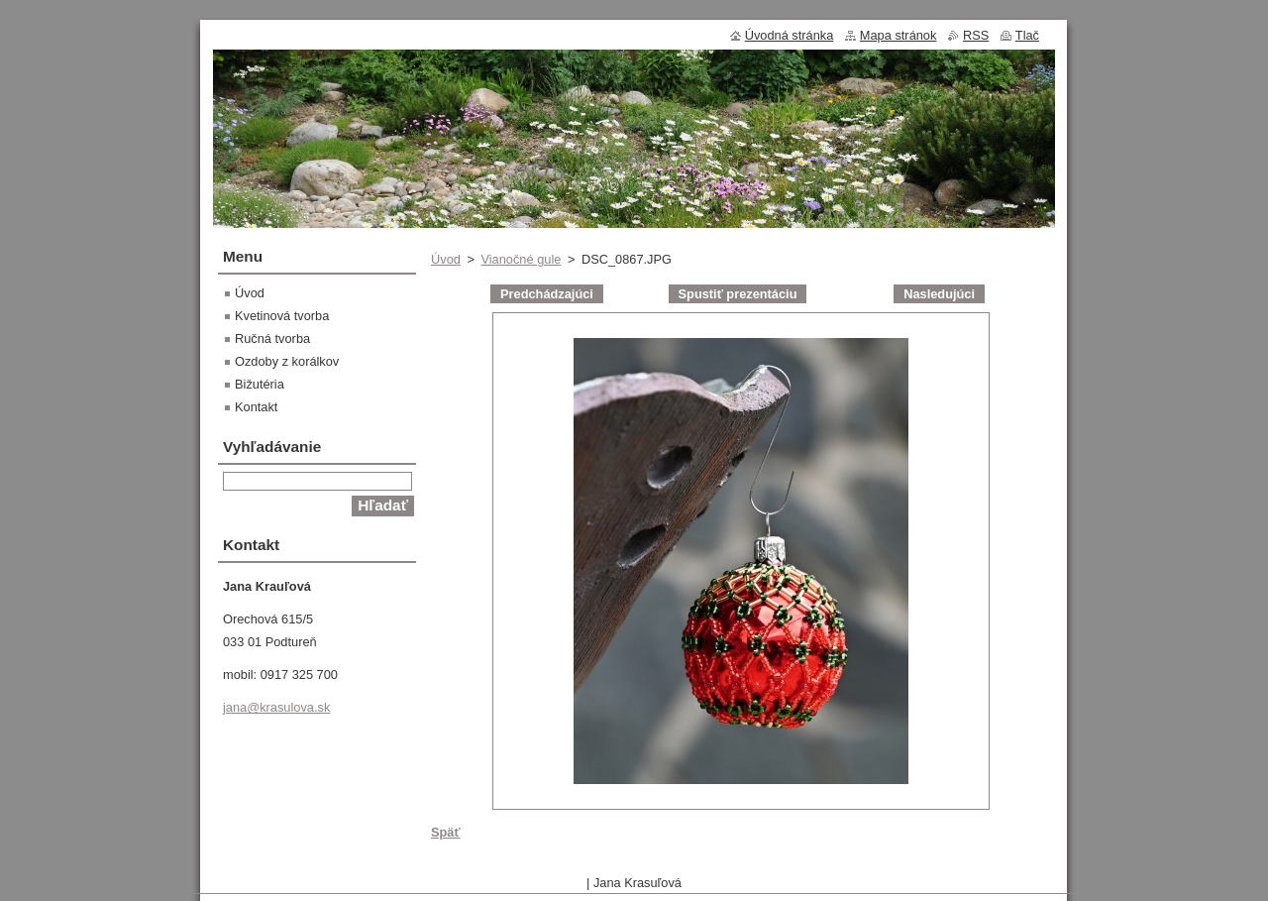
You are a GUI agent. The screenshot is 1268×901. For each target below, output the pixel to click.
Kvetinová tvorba (282, 315)
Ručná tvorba (272, 338)
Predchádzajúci (546, 293)
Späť (446, 832)
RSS (976, 35)
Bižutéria (259, 384)
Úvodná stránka (789, 35)
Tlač (1027, 35)
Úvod (446, 259)
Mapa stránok (898, 35)
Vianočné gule (520, 259)
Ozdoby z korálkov (287, 361)
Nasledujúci (939, 293)
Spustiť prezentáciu (738, 293)
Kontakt (256, 406)
